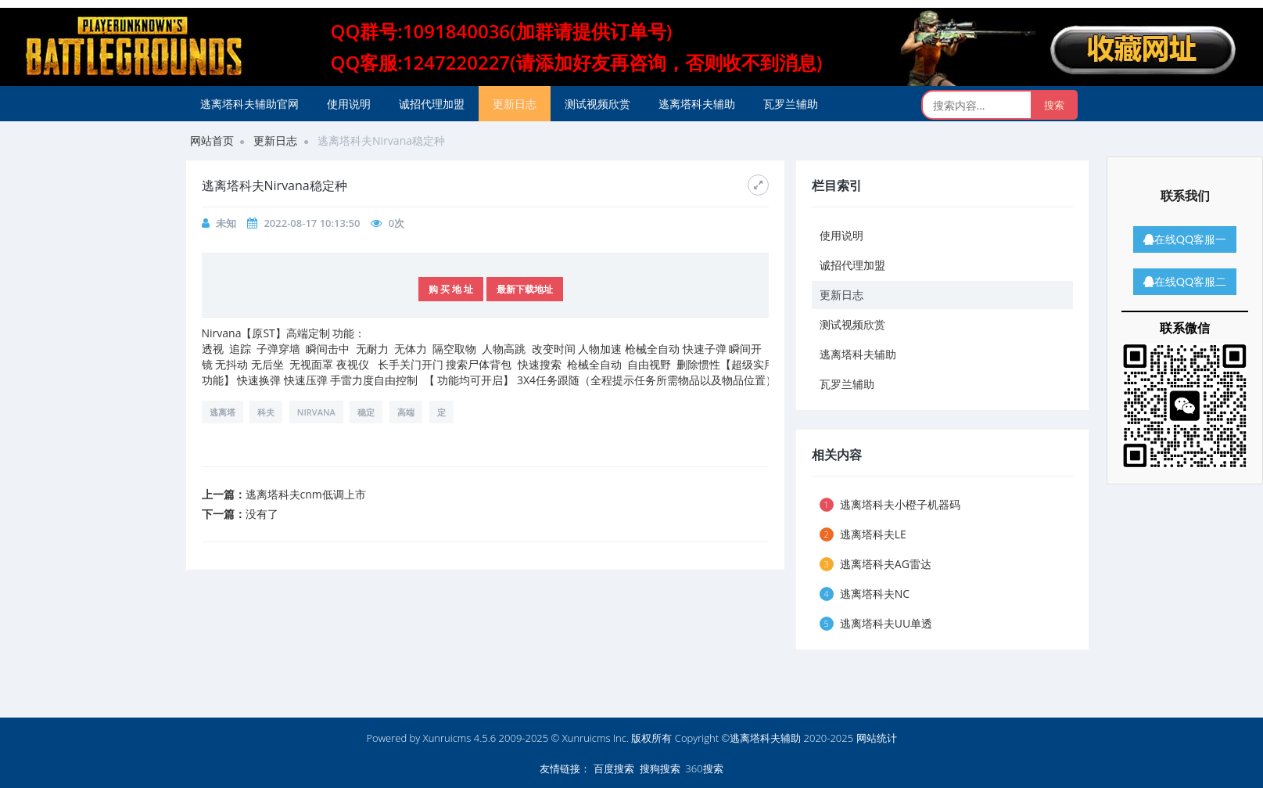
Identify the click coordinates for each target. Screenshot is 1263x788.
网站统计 (876, 738)
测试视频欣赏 (597, 103)
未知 (226, 223)
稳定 (366, 412)
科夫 (265, 412)
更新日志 (514, 103)
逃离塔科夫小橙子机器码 (890, 504)
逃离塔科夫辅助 (696, 103)
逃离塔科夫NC (865, 593)
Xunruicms (447, 738)
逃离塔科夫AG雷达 (875, 563)
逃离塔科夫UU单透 (876, 623)
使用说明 (349, 103)
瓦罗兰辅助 (790, 103)
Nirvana (316, 412)
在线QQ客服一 (1184, 239)
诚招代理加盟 (432, 103)
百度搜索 (614, 768)
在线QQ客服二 (1184, 281)
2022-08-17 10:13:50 (312, 223)
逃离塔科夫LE (863, 534)
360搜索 (704, 768)
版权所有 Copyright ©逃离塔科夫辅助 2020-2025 (742, 738)
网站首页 (212, 140)
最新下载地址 (525, 289)
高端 (405, 412)
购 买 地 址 (451, 289)
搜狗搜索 (660, 768)
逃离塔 (222, 412)
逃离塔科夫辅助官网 (249, 103)
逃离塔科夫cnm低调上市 (306, 494)
